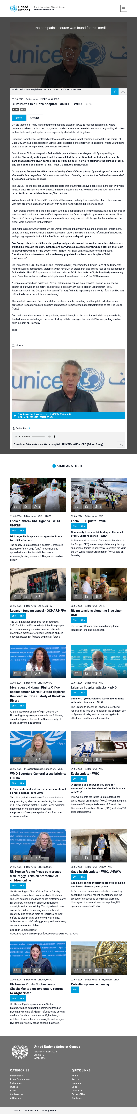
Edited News (16, 1075)
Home (75, 1075)
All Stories (15, 1098)
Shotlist (34, 117)
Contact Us (77, 1090)
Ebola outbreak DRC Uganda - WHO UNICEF (35, 523)
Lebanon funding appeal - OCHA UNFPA (38, 610)
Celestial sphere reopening (90, 984)
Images (14, 1087)
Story (19, 117)
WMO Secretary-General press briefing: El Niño (38, 776)
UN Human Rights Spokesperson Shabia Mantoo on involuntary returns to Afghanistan (37, 988)
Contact (16, 1110)
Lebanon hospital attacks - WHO (94, 687)
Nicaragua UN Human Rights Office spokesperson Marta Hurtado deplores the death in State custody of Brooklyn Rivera (37, 694)
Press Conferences (20, 1079)
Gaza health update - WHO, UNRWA (96, 872)
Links (74, 1087)
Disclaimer (77, 1098)
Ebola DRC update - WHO (88, 521)
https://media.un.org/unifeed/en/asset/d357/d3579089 (47, 933)
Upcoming (77, 1083)
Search (75, 1079)
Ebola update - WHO (85, 773)
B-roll (13, 1090)
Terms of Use (78, 1094)
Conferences (16, 1094)
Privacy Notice (49, 1110)
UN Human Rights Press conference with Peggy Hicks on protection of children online (35, 876)
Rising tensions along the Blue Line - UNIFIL (97, 613)
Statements (16, 1083)
